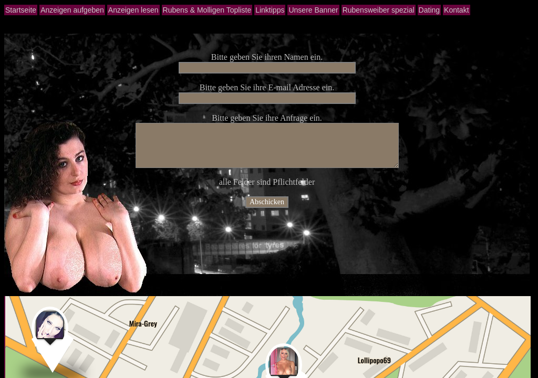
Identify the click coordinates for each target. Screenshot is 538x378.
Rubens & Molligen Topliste (207, 10)
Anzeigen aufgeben (72, 10)
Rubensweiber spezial (379, 10)
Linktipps (269, 10)
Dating (429, 10)
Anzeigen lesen (133, 10)
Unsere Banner (313, 10)
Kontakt (456, 10)
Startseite (20, 10)
